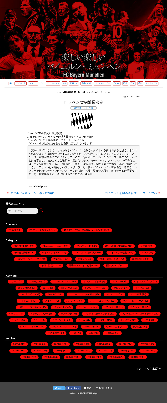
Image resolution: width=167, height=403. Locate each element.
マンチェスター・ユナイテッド (137, 313)
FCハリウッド (53, 83)
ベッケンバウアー (39, 313)
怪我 (91, 333)
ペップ (145, 252)
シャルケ (52, 294)
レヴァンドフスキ (61, 326)
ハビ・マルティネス (100, 300)
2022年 (37, 344)
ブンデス (33, 83)
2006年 (91, 357)
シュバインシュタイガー (81, 294)
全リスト (16, 230)
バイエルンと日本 (102, 83)
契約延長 (137, 326)
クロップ (118, 288)
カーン (46, 288)
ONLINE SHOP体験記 (116, 246)
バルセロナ (59, 307)
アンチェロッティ (62, 281)
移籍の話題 (47, 265)
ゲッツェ (139, 288)
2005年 (113, 357)
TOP (87, 388)
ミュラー (16, 320)
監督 (125, 83)
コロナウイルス (29, 294)
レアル (147, 320)
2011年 (123, 350)
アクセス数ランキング (44, 230)
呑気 (140, 83)
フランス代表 (137, 307)
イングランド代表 (92, 281)
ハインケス (72, 300)
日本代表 (109, 333)
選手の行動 (86, 83)
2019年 (101, 344)
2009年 (26, 357)
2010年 (145, 350)
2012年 (102, 350)
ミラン (36, 320)
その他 (144, 246)
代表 (133, 83)
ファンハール (85, 307)
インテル (117, 281)
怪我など (74, 83)
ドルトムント (26, 300)
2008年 (48, 357)
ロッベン (88, 326)
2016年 (15, 350)
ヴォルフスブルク (143, 281)
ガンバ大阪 (66, 288)
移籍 (64, 83)
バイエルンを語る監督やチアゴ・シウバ (131, 193)
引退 (74, 333)
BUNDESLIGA (21, 246)
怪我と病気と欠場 (109, 259)
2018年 (122, 344)
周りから (82, 259)
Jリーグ (14, 281)
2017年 (144, 344)
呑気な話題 (59, 259)
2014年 (58, 350)
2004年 (134, 357)
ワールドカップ (114, 326)
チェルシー (112, 294)
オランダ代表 (25, 288)
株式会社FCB (151, 83)
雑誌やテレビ (113, 265)
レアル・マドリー (29, 326)
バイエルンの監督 (118, 252)
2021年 (57, 344)
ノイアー (49, 300)
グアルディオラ (92, 288)
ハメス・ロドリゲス (133, 300)
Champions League (52, 246)
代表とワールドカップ (27, 259)
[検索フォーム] (22, 211)
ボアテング (66, 313)
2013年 (80, 350)
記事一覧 (20, 83)
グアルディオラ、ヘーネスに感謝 (32, 193)
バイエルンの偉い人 (84, 252)
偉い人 (117, 83)
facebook (73, 388)
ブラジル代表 (111, 307)
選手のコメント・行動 (83, 108)
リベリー (101, 320)
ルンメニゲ (126, 320)
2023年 (16, 344)
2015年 (37, 350)
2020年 (79, 344)
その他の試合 (21, 252)
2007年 (69, 357)
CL (42, 83)
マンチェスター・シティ (97, 313)
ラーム (81, 320)
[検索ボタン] (42, 210)
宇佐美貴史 (53, 333)
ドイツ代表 (136, 294)
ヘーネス (13, 313)
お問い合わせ (104, 388)
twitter (59, 388)
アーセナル (34, 281)
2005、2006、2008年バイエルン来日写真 (88, 230)
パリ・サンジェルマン (30, 307)
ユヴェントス (59, 320)
